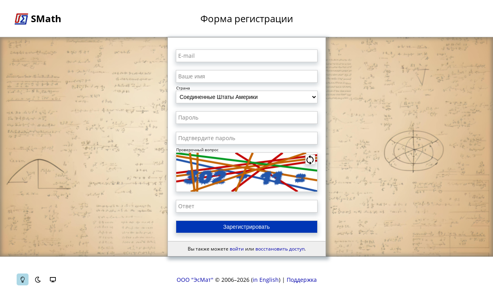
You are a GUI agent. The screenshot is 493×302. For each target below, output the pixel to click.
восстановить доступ (280, 248)
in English (266, 279)
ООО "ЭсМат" (195, 279)
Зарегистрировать (246, 227)
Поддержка (302, 279)
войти (237, 248)
